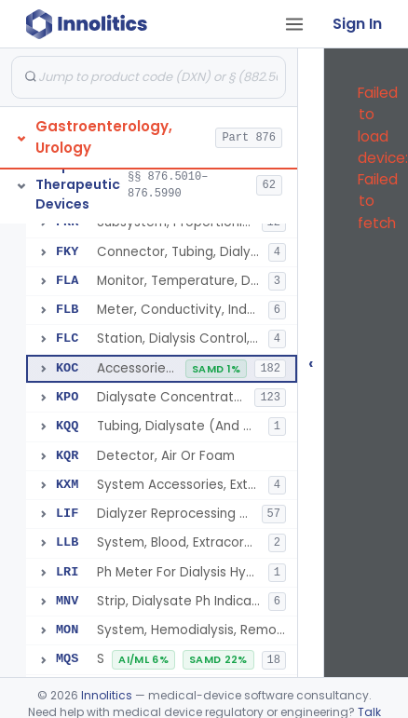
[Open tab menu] (294, 24)
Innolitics (106, 695)
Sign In (357, 23)
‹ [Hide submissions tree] (311, 362)
